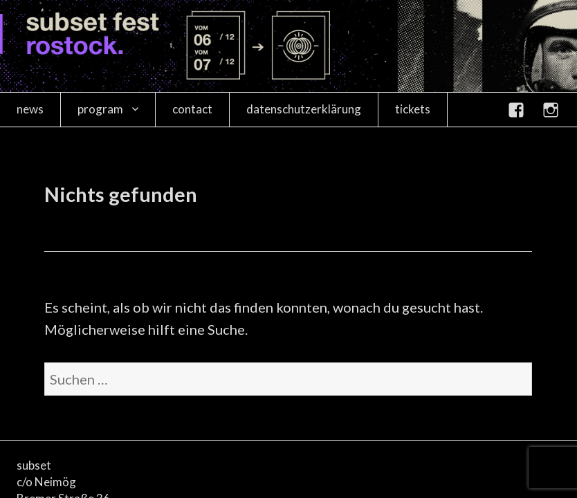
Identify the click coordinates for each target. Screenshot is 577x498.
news (30, 109)
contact (192, 109)
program (100, 109)
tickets (412, 109)
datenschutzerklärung (303, 109)
